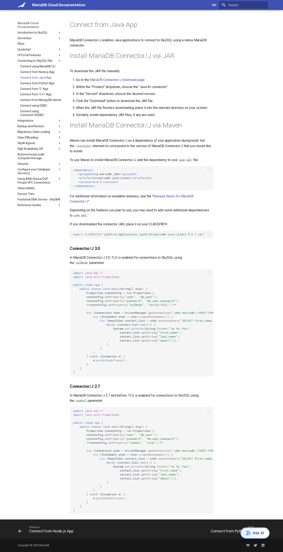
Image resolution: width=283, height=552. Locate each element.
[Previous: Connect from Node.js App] (47, 530)
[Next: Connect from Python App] (236, 530)
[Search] (243, 5)
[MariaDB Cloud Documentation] (21, 5)
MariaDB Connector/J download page (117, 80)
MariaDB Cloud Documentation (28, 25)
